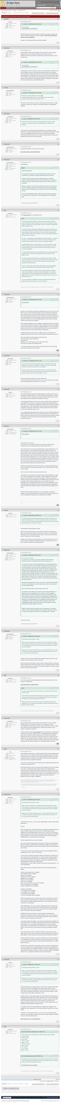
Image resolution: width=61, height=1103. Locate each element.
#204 (58, 113)
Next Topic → (56, 1081)
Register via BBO (41, 5)
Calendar (14, 7)
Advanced (60, 8)
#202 (58, 48)
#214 (58, 631)
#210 (58, 389)
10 (15, 12)
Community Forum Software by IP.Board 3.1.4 (50, 1100)
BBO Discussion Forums (6, 10)
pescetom (7, 48)
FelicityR (6, 389)
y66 (5, 210)
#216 (58, 718)
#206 (58, 159)
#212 (58, 510)
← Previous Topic (42, 1081)
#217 (58, 749)
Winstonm (7, 159)
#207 (58, 210)
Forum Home (9, 1100)
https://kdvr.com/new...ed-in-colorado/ (29, 1065)
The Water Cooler (21, 10)
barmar (6, 87)
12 (19, 12)
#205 (58, 144)
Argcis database (37, 732)
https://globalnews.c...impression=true (29, 28)
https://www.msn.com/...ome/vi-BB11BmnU (30, 1018)
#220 (58, 1026)
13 (22, 12)
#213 (58, 550)
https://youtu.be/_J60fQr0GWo (28, 37)
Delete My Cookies (16, 1100)
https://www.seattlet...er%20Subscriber (29, 684)
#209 (58, 355)
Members (8, 7)
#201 (58, 19)
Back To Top (4, 1100)
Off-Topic (14, 10)
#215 (58, 675)
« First (9, 12)
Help (56, 5)
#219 (58, 959)
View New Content (53, 10)
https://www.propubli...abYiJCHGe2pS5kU (30, 151)
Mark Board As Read (25, 1100)
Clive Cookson (26, 215)
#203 (58, 87)
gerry (5, 749)
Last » (27, 12)
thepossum (7, 794)
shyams (6, 19)
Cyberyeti (7, 144)
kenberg (6, 426)
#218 (58, 794)
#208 (58, 294)
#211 (58, 426)
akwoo (6, 510)
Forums (3, 7)
